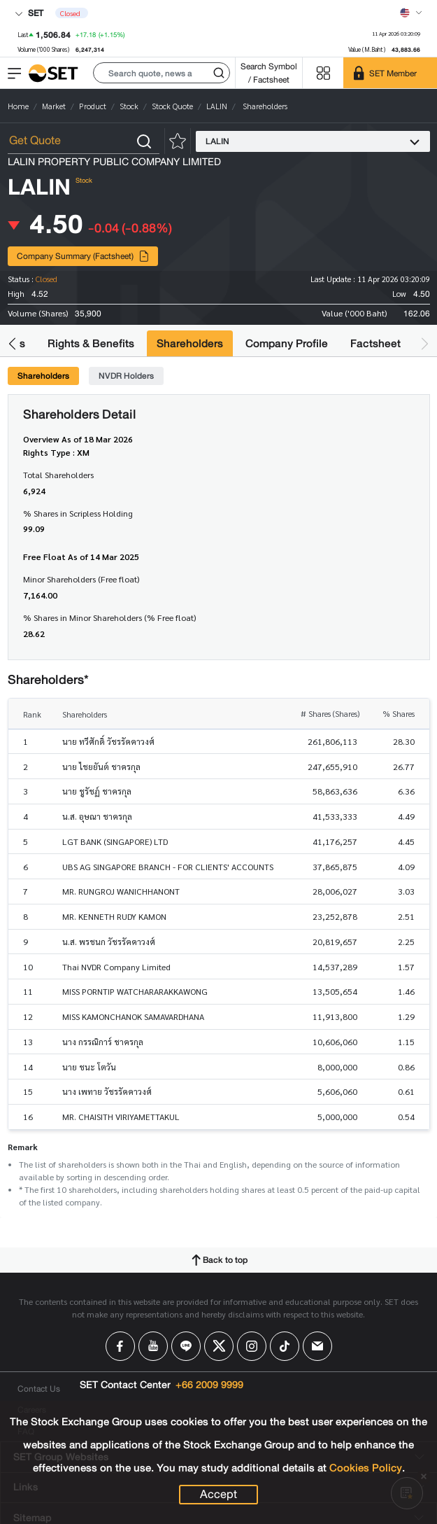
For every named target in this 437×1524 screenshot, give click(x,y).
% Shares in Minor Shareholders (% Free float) (109, 617)
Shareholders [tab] (43, 375)
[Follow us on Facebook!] (120, 1346)
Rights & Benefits (91, 343)
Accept (218, 1494)
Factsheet (375, 343)
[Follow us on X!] (218, 1346)
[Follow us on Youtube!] (153, 1346)
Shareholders (190, 343)
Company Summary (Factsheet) (83, 256)
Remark (23, 1146)
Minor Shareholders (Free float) (81, 579)
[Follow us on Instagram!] (251, 1346)
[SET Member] (390, 72)
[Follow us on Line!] (186, 1346)
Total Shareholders (58, 474)
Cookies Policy (365, 1468)
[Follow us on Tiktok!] (284, 1346)
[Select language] (411, 12)
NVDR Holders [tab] (126, 375)
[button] (161, 72)
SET (29, 13)
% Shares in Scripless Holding (78, 513)
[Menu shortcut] (323, 73)
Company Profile (286, 343)
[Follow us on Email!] (317, 1346)
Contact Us (38, 1388)
